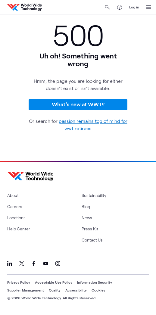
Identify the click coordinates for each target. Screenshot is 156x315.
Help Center (18, 228)
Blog (86, 206)
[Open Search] (107, 7)
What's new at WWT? (78, 104)
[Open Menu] (148, 7)
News (87, 217)
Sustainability (94, 195)
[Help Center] (119, 7)
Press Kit (90, 228)
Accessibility (76, 290)
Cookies (98, 290)
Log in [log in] (134, 7)
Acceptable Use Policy (53, 282)
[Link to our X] (21, 263)
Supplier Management (25, 290)
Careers (14, 206)
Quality (55, 290)
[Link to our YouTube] (45, 263)
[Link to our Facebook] (33, 263)
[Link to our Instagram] (57, 263)
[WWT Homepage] (24, 7)
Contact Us (92, 239)
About (13, 195)
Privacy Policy (18, 282)
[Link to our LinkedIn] (9, 263)
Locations (16, 217)
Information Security (94, 282)
